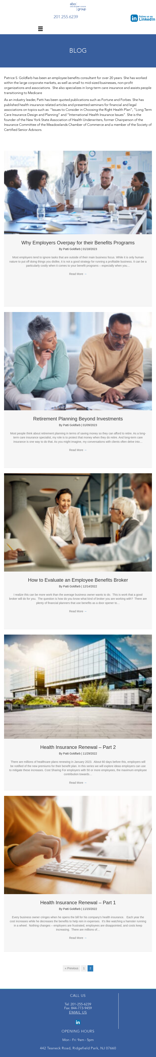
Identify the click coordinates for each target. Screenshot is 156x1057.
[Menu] (40, 28)
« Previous (71, 968)
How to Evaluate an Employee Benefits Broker (78, 580)
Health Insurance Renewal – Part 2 (78, 747)
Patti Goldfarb (72, 249)
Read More (78, 274)
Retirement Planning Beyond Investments (78, 418)
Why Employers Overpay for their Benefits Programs (78, 242)
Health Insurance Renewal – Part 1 (78, 902)
